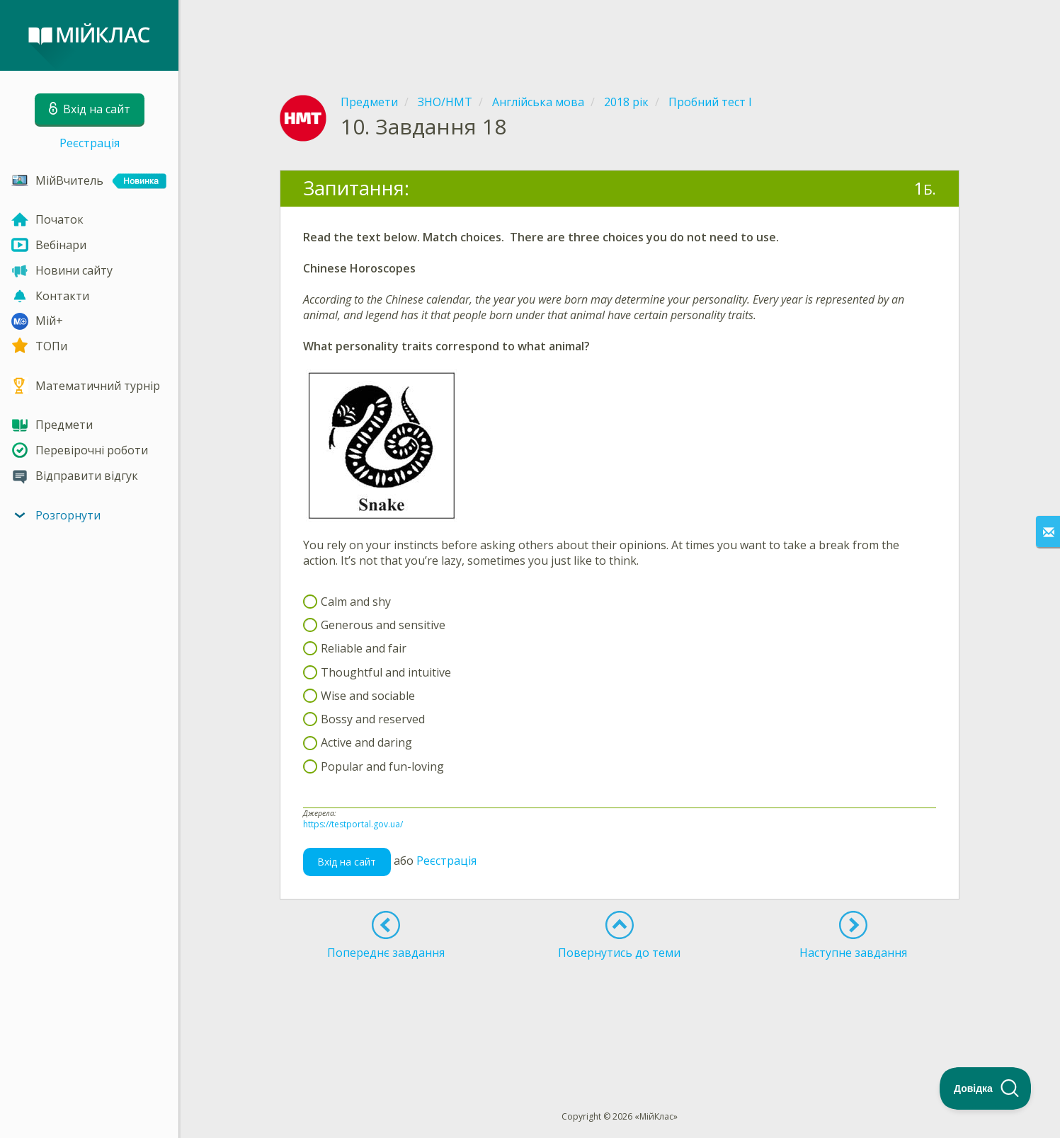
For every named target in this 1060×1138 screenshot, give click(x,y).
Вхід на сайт (346, 861)
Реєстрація (89, 143)
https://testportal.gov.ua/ (353, 824)
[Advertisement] (619, 35)
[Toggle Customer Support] (986, 1088)
